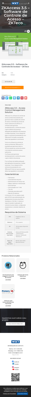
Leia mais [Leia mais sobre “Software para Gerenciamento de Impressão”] (8, 305)
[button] (3, 3)
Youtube (15, 369)
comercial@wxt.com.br (17, 352)
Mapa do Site (15, 354)
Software (13, 74)
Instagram (15, 367)
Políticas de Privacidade (9, 393)
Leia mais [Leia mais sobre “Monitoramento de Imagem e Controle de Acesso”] (8, 279)
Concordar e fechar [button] (22, 393)
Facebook (16, 361)
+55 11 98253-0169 (18, 350)
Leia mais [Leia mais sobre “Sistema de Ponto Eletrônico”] (23, 278)
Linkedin (17, 364)
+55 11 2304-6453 (18, 349)
